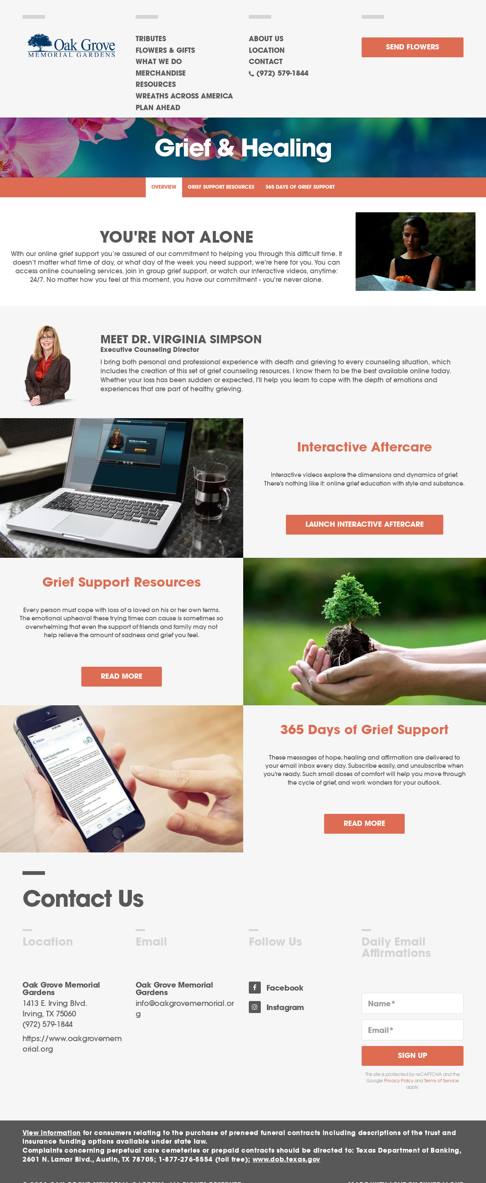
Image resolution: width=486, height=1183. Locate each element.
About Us (266, 39)
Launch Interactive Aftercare (364, 524)
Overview (163, 187)
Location (267, 51)
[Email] (413, 1029)
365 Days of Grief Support (300, 187)
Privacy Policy (398, 1080)
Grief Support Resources (221, 187)
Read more (131, 673)
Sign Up (412, 1055)
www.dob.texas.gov (287, 1159)
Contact (266, 62)
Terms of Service (441, 1080)
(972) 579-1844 (282, 73)
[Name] (413, 1003)
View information (51, 1133)
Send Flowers (412, 47)
